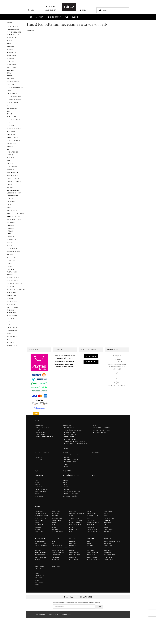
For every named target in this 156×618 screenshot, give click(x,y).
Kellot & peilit (69, 428)
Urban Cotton (12, 327)
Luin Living (11, 202)
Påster (9, 266)
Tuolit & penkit (40, 432)
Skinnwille (11, 286)
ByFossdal (11, 79)
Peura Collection (13, 251)
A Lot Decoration (13, 29)
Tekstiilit (66, 452)
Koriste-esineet (69, 437)
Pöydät (38, 430)
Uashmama (11, 319)
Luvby (9, 204)
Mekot (37, 482)
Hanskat (67, 489)
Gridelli (10, 146)
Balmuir (10, 49)
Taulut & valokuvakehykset (73, 430)
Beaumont (10, 58)
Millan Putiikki (51, 6)
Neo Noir (10, 234)
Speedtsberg (11, 292)
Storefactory (12, 301)
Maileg (9, 207)
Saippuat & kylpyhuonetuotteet (74, 441)
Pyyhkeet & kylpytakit (71, 459)
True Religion (11, 313)
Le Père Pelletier (13, 190)
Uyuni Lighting (12, 330)
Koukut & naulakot (70, 434)
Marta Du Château (13, 216)
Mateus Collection (14, 219)
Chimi (9, 90)
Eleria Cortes (11, 117)
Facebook (91, 356)
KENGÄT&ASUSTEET (54, 17)
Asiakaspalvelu (51, 10)
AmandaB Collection (14, 32)
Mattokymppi (11, 222)
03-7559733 (118, 359)
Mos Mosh (10, 228)
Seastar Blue (91, 555)
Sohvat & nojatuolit (42, 428)
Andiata (9, 41)
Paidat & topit (40, 487)
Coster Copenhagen (14, 99)
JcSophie (10, 164)
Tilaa (99, 606)
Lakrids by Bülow (13, 178)
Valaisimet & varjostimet (42, 452)
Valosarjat (39, 459)
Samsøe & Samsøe (13, 278)
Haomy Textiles (12, 152)
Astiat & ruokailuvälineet (101, 428)
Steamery (10, 298)
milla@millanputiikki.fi (119, 361)
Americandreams (13, 35)
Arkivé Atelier (11, 44)
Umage (9, 324)
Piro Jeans (10, 254)
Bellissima (10, 61)
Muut (66, 448)
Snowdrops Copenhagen (16, 289)
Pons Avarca (11, 260)
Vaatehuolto (39, 496)
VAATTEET (39, 17)
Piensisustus (67, 425)
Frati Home (11, 131)
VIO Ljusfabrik (12, 336)
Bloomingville (12, 64)
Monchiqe (10, 225)
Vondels (10, 339)
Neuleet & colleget (42, 489)
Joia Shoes (10, 169)
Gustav (9, 149)
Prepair (9, 263)
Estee (9, 123)
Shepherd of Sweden (14, 284)
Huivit (66, 484)
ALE (66, 17)
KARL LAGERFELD (12, 175)
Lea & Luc (10, 187)
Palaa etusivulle (30, 30)
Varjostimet (39, 457)
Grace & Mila (11, 143)
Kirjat (36, 471)
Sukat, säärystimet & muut (72, 491)
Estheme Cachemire (14, 128)
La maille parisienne (14, 181)
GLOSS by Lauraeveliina (15, 140)
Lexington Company (14, 193)
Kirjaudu (85, 10)
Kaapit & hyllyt (40, 434)
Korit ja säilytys (69, 432)
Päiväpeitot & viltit (70, 462)
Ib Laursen (10, 158)
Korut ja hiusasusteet (71, 494)
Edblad (9, 114)
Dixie (8, 111)
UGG (8, 322)
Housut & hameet (40, 491)
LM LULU (10, 199)
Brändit (75, 17)
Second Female (12, 281)
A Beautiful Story (13, 26)
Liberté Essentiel (13, 196)
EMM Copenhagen (13, 120)
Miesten (37, 494)
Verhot (66, 464)
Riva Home (10, 269)
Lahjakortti (67, 471)
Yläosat (37, 484)
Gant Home (11, 134)
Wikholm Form (12, 345)
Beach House (11, 55)
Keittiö (94, 425)
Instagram (91, 362)
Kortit (66, 446)
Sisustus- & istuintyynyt (72, 455)
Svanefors (11, 304)
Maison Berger (12, 210)
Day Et (9, 105)
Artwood (10, 46)
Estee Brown (11, 125)
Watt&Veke (10, 342)
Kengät (65, 480)
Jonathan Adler (12, 172)
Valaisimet (39, 455)
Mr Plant (10, 231)
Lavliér (9, 184)
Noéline (10, 243)
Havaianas (10, 155)
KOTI (30, 17)
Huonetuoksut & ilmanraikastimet (75, 443)
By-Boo (9, 76)
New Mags (10, 237)
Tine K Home (11, 310)
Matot (66, 466)
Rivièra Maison (12, 272)
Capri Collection (13, 82)
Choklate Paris (12, 93)
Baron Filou (11, 52)
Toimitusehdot (53, 614)
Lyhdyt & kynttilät (70, 439)
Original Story (12, 248)
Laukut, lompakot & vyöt (71, 496)
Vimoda (9, 333)
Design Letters (12, 108)
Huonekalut (39, 425)
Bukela (9, 73)
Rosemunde (11, 275)
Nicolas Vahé (11, 240)
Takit (36, 480)
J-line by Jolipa (12, 166)
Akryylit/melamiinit (99, 432)
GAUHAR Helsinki (12, 137)
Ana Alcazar (11, 38)
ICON (8, 161)
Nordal (10, 245)
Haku (32, 10)
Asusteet (66, 482)
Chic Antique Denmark (15, 87)
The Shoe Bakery (12, 307)
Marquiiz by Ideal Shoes (15, 213)
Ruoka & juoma (96, 452)
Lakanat (67, 457)
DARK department (13, 102)
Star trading (11, 295)
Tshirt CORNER (12, 316)
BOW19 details (11, 67)
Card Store (11, 85)
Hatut (66, 487)
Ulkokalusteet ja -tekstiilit (44, 437)
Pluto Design (11, 257)
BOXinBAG (10, 70)
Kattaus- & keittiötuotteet (101, 430)
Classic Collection (14, 96)
